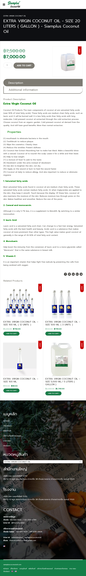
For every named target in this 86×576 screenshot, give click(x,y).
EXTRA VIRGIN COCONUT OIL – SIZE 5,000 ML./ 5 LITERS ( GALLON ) (62, 381)
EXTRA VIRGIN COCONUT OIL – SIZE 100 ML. (20, 380)
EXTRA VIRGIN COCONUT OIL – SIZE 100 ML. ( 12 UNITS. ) (20, 323)
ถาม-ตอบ (7, 440)
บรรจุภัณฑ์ (23, 568)
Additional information (23, 90)
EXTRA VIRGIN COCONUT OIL (14, 16)
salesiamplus (17, 537)
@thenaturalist (18, 522)
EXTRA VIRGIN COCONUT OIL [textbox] (42, 461)
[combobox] (43, 461)
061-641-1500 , (22, 531)
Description (15, 83)
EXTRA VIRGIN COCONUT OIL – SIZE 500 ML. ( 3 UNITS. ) (62, 323)
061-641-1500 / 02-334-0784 (23, 519)
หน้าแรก (6, 421)
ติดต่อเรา (7, 445)
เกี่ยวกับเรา (7, 425)
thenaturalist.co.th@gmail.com (22, 540)
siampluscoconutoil (32, 537)
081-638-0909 (35, 531)
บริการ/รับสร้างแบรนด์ (12, 436)
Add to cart (24, 65)
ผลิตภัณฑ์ (7, 430)
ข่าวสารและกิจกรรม (61, 568)
